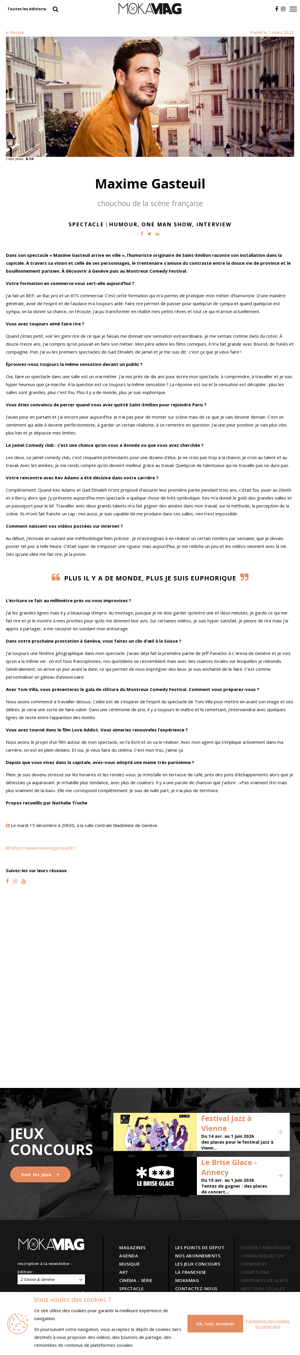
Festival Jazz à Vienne (226, 1123)
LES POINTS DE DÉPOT (200, 1247)
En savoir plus (267, 1326)
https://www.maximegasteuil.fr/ (43, 848)
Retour (15, 32)
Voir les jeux (40, 1174)
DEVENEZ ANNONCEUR (266, 1247)
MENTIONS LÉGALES (263, 1288)
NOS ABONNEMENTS (198, 1256)
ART (123, 1272)
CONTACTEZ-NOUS (196, 1288)
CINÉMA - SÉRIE (135, 1280)
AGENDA (128, 1256)
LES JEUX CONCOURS (197, 1264)
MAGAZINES (132, 1247)
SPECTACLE (131, 1288)
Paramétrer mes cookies (268, 1321)
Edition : (26, 1271)
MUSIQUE (129, 1264)
